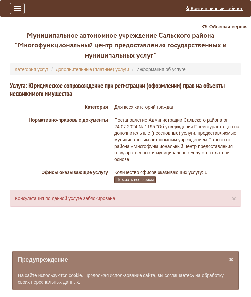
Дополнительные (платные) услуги (92, 69)
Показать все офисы (135, 179)
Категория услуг (31, 69)
